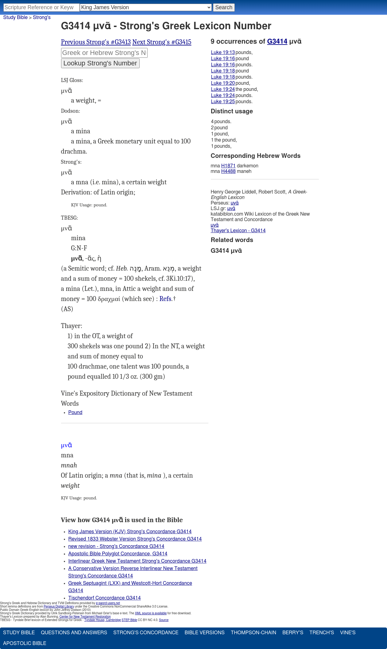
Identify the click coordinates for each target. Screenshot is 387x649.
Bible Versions (204, 632)
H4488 (228, 171)
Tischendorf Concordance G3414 (104, 598)
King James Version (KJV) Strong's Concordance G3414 (130, 531)
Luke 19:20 (223, 83)
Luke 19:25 (223, 101)
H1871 (228, 165)
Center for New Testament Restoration (85, 616)
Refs (165, 299)
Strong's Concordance (145, 632)
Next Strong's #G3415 (161, 42)
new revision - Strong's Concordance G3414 (116, 546)
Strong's (42, 17)
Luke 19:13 (223, 52)
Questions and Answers (74, 632)
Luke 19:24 (223, 89)
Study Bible (15, 17)
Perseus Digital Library (59, 606)
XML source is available (151, 613)
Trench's (321, 632)
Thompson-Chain (253, 632)
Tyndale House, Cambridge (102, 620)
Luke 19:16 (223, 58)
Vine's (347, 632)
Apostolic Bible (24, 643)
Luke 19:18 (223, 70)
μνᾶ (235, 203)
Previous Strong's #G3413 (96, 42)
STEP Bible (129, 620)
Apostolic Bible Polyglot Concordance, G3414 (118, 553)
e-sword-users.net (108, 603)
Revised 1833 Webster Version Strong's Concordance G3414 (135, 539)
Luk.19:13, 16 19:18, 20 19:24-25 (165, 299)
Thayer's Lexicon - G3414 (238, 230)
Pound (75, 412)
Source (163, 620)
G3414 (277, 41)
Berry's (292, 632)
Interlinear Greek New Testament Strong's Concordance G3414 (137, 561)
